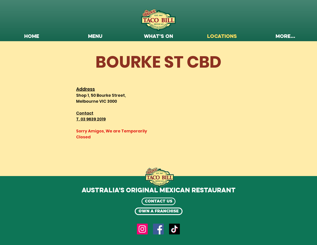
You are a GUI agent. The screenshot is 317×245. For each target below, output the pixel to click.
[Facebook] (158, 229)
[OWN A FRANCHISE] (158, 211)
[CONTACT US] (158, 201)
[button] (95, 36)
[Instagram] (142, 229)
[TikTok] (174, 229)
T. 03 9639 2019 (91, 119)
